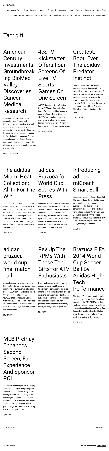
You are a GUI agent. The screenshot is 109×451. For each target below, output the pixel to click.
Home (71, 10)
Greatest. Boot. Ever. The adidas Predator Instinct (86, 65)
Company (33, 10)
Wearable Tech (88, 15)
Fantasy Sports (60, 10)
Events (50, 10)
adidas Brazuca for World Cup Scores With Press (52, 183)
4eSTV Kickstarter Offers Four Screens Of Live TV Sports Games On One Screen (52, 75)
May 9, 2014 (42, 312)
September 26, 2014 (10, 153)
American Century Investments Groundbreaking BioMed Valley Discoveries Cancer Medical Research (19, 81)
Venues (77, 15)
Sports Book (101, 10)
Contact (42, 10)
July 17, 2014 (78, 117)
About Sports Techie (14, 10)
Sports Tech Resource (43, 15)
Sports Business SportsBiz (23, 15)
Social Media (89, 10)
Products (79, 10)
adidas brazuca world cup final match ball (16, 262)
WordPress (101, 446)
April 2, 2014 (8, 415)
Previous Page (9, 427)
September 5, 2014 (45, 131)
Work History (101, 15)
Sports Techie (9, 5)
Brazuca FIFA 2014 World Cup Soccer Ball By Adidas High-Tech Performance (89, 269)
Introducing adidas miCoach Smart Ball (87, 180)
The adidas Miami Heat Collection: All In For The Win (19, 183)
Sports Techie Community (63, 15)
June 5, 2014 (43, 233)
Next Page (101, 427)
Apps (26, 10)
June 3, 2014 (77, 229)
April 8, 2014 (77, 322)
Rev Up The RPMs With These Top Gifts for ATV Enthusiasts (53, 262)
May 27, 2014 (8, 315)
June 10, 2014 (8, 233)
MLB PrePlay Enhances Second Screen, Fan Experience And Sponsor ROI (19, 359)
